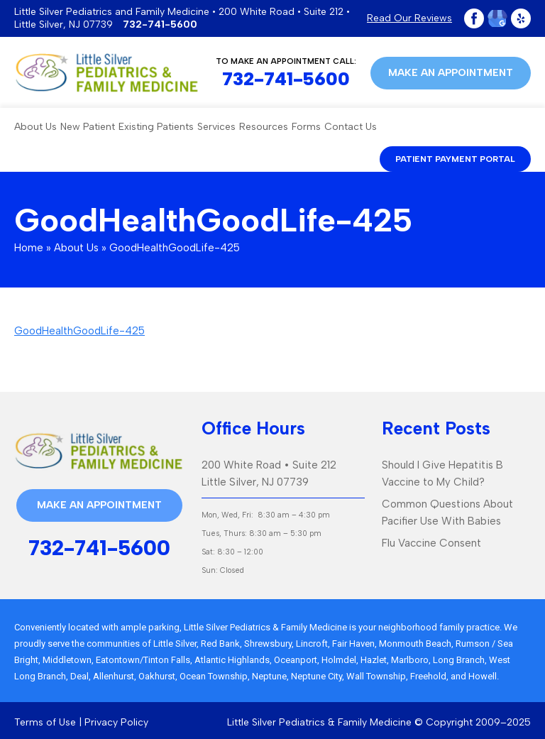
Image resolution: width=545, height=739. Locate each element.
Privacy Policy (116, 722)
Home (28, 247)
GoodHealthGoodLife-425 (79, 330)
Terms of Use (45, 722)
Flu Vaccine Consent (431, 543)
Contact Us (350, 127)
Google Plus (497, 18)
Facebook (474, 18)
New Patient (87, 127)
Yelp (521, 18)
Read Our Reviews (409, 18)
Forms (306, 127)
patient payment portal (455, 159)
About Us (35, 127)
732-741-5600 (160, 24)
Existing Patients (156, 127)
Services (216, 127)
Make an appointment (450, 73)
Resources (263, 127)
